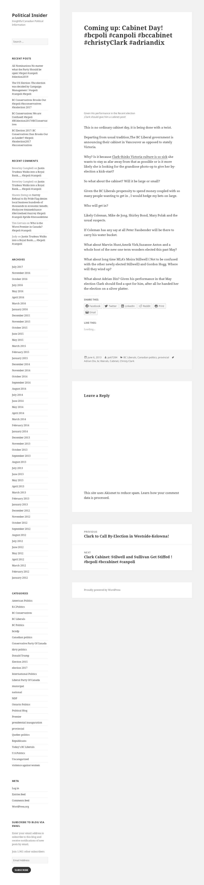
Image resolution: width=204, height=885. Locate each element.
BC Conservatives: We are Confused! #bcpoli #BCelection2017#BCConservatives (29, 119)
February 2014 (20, 425)
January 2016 (20, 309)
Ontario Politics (21, 704)
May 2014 (17, 407)
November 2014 (21, 370)
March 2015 (19, 346)
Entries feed (18, 794)
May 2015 (17, 340)
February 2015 (20, 352)
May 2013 (17, 480)
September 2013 (21, 456)
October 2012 (19, 522)
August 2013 (19, 462)
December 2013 (21, 437)
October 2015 (19, 327)
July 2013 (17, 468)
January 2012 (20, 577)
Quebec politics (20, 734)
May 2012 (17, 553)
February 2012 (20, 571)
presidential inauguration (27, 722)
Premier (16, 716)
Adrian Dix (90, 361)
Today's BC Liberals (23, 747)
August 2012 (19, 535)
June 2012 (18, 547)
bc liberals (103, 361)
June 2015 (18, 333)
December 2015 (21, 315)
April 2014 (18, 413)
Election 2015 (20, 661)
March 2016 (19, 303)
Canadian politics (22, 637)
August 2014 (19, 388)
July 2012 (17, 541)
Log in (15, 788)
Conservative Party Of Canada (29, 643)
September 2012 (21, 529)
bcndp (15, 631)
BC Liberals (18, 619)
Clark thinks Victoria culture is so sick (139, 157)
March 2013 (19, 492)
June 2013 (18, 474)
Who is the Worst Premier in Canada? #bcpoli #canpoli (27, 226)
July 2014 (17, 395)
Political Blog (19, 710)
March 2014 (19, 419)
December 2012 (21, 510)
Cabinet (114, 361)
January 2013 (20, 504)
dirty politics (19, 649)
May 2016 (17, 291)
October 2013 (19, 449)
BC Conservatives (22, 613)
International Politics (24, 674)
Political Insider (29, 15)
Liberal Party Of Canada (26, 680)
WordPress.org (20, 806)
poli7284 (112, 357)
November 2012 (21, 516)
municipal (18, 686)
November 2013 (21, 443)
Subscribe (21, 870)
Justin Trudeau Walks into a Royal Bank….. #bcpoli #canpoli (28, 171)
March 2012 (19, 565)
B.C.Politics (18, 607)
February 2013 (20, 498)
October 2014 (19, 376)
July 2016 (17, 285)
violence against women (26, 765)
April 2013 (18, 486)
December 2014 (21, 364)
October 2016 (19, 279)
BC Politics (18, 625)
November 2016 (21, 273)
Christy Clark (127, 361)
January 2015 (20, 358)
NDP (14, 698)
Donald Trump (20, 655)
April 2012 (18, 559)
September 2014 (21, 382)
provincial (18, 728)
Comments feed (20, 800)
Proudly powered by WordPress (102, 590)
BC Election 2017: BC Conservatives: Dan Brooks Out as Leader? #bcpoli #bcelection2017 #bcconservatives (30, 138)
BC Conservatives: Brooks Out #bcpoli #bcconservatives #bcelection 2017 (29, 103)
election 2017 (19, 668)
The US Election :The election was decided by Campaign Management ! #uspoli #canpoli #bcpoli (28, 88)
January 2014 (20, 431)
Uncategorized (20, 759)
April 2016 (18, 297)
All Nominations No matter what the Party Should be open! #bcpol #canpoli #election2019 (27, 71)
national (17, 692)
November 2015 (21, 321)
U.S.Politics (18, 753)
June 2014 (18, 401)
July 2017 (17, 267)
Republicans (19, 741)
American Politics (22, 600)
